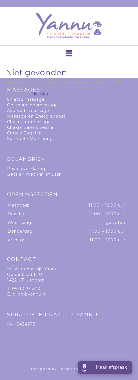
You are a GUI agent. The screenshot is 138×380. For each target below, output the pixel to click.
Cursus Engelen (24, 133)
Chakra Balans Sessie (30, 127)
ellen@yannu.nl (29, 294)
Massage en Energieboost (36, 116)
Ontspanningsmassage (32, 104)
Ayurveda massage (28, 110)
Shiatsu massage (26, 99)
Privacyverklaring (26, 168)
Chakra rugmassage (29, 121)
